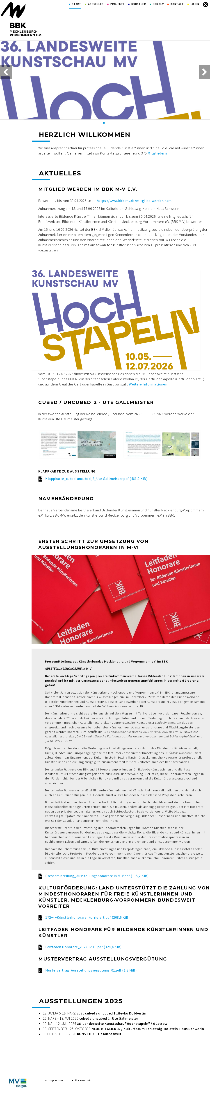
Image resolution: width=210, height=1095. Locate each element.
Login (195, 4)
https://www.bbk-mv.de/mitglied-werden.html (135, 200)
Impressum (56, 1081)
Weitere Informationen (148, 384)
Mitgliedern (157, 153)
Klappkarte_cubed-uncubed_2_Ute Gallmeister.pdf (96, 478)
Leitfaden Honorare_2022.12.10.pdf (83, 947)
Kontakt (177, 4)
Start (76, 4)
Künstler (138, 4)
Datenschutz (83, 1081)
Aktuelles (96, 4)
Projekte (117, 4)
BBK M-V (158, 4)
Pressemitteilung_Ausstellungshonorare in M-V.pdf (96, 875)
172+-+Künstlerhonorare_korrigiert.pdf (87, 917)
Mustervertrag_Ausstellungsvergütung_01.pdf (91, 970)
